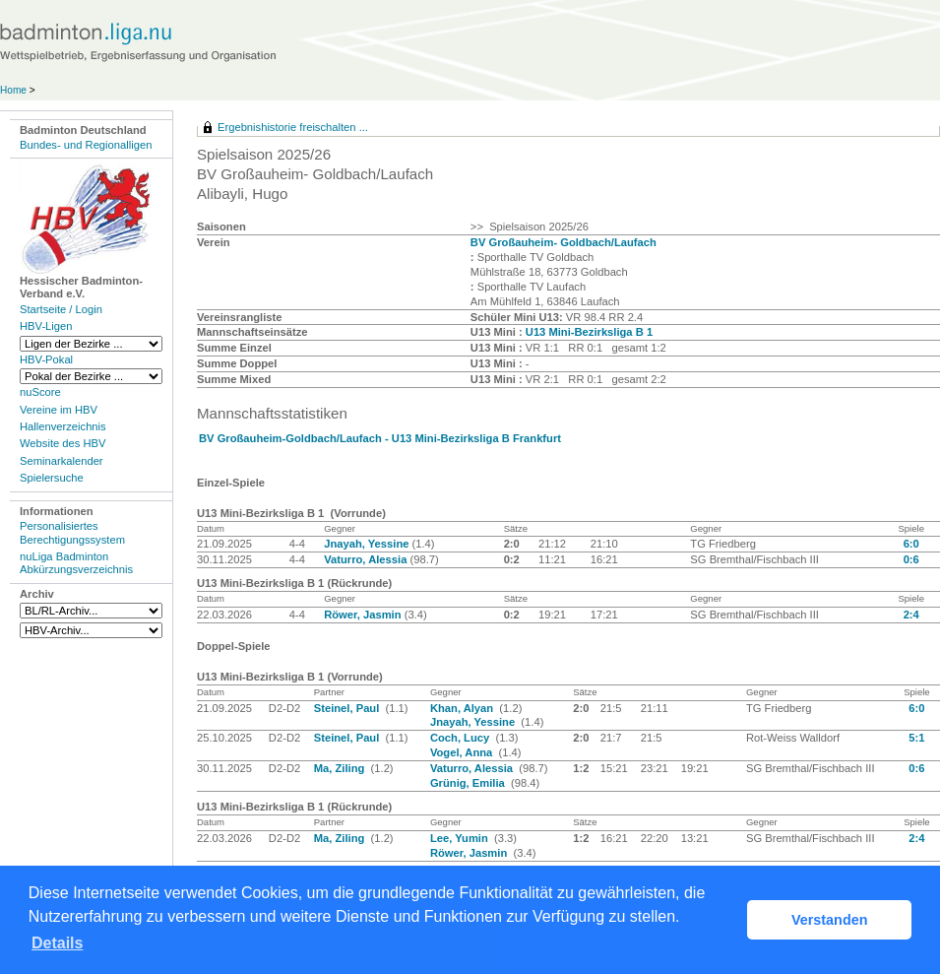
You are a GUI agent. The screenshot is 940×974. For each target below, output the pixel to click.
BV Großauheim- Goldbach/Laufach (563, 242)
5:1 (916, 738)
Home (13, 90)
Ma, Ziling (341, 768)
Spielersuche (52, 478)
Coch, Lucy (461, 738)
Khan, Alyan (463, 708)
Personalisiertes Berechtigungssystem (72, 532)
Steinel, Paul (348, 708)
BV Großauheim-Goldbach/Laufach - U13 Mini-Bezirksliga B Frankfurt (380, 438)
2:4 (911, 614)
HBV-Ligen (46, 326)
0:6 (911, 559)
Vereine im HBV (58, 410)
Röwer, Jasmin (364, 614)
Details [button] (57, 943)
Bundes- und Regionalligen (86, 145)
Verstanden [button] (829, 920)
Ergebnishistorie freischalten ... (293, 127)
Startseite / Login (61, 309)
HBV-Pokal (46, 359)
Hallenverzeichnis (63, 426)
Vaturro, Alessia (366, 559)
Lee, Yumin (460, 838)
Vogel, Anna (463, 752)
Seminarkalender (61, 461)
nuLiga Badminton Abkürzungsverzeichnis (76, 563)
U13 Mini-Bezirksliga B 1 (589, 332)
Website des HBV (62, 443)
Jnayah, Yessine (367, 544)
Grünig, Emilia (469, 783)
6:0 (911, 544)
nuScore (40, 392)
